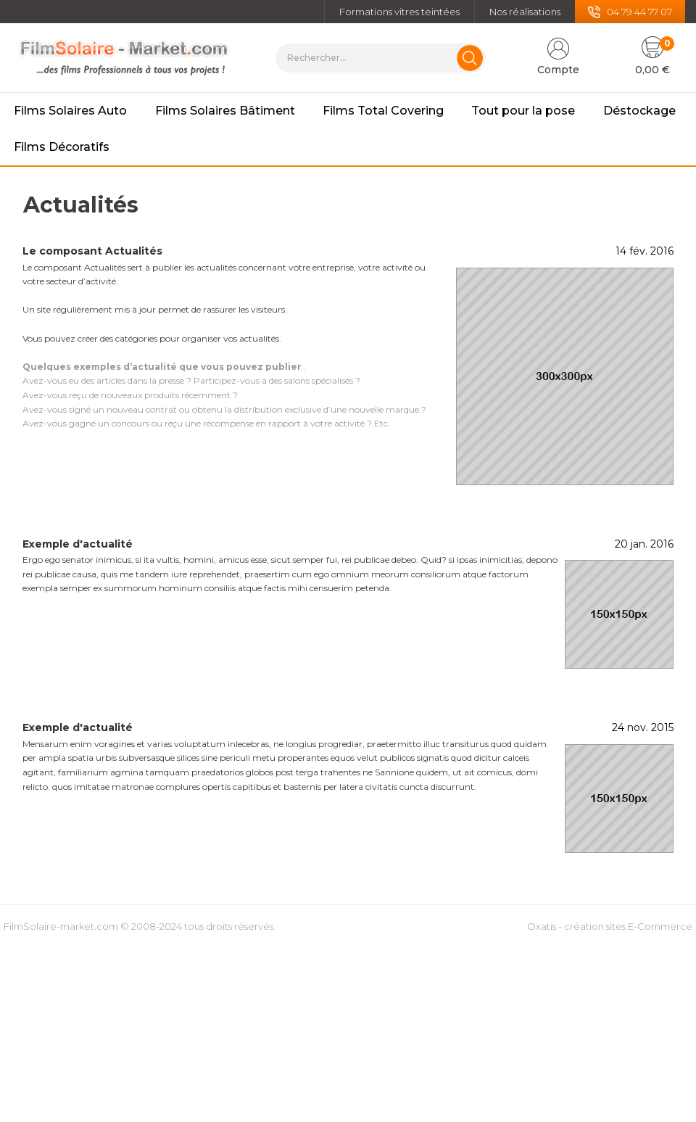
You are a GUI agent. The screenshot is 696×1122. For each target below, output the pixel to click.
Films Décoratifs (61, 147)
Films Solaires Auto (70, 110)
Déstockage (639, 110)
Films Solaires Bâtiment (225, 110)
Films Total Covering (383, 110)
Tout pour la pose (523, 110)
